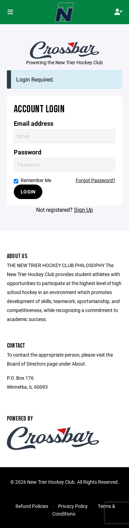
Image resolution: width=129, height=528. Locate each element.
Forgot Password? (95, 180)
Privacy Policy (73, 506)
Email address (33, 124)
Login (28, 191)
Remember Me (32, 180)
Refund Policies (31, 506)
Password (27, 152)
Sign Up (83, 209)
